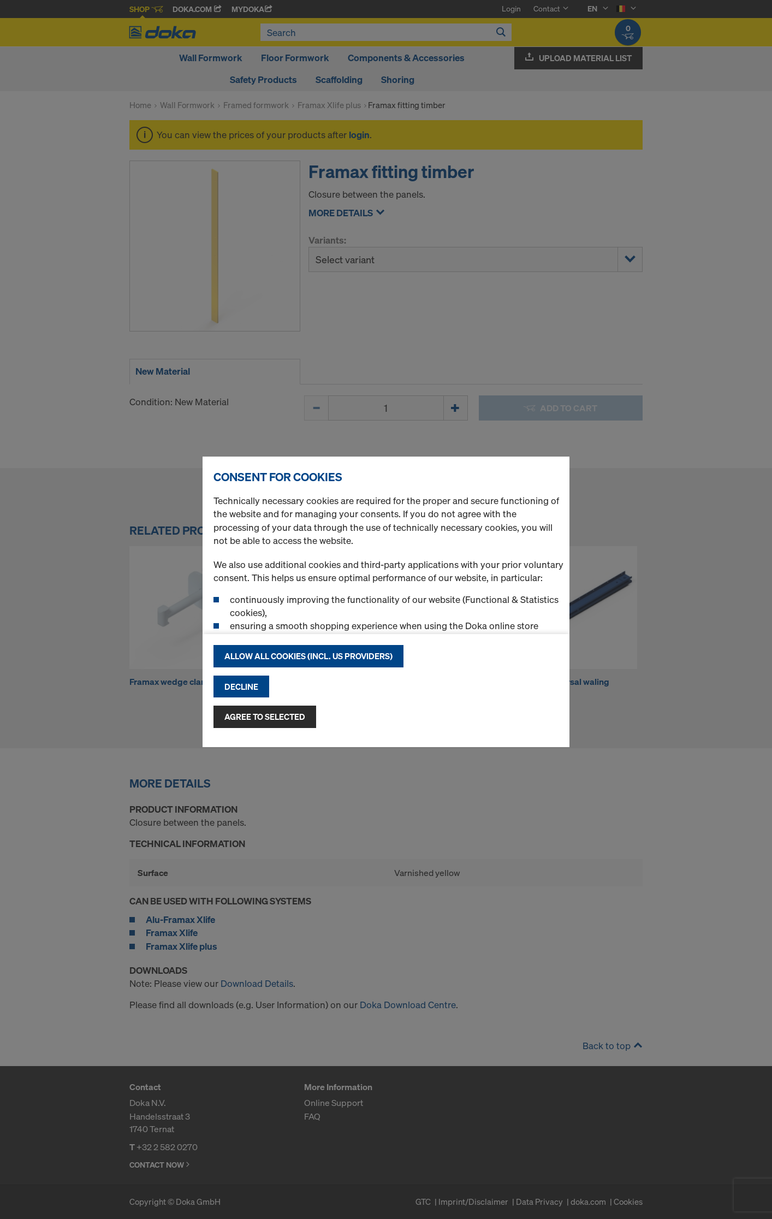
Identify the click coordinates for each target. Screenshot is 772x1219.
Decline (241, 686)
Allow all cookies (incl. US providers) (308, 655)
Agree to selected (264, 716)
